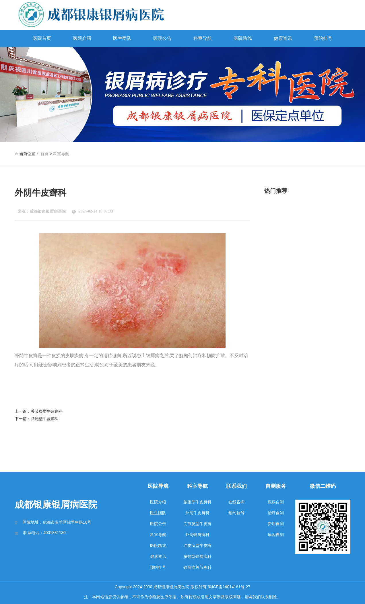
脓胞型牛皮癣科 (45, 418)
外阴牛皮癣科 (197, 513)
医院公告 (162, 38)
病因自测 (276, 534)
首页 (44, 153)
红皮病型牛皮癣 (197, 545)
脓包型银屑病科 (197, 556)
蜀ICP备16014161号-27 (229, 586)
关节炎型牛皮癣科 (47, 411)
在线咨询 (236, 502)
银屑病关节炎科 (197, 567)
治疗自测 (276, 513)
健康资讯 (283, 38)
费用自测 (276, 523)
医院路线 (243, 38)
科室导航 (202, 38)
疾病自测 (276, 502)
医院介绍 (82, 38)
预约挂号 (323, 38)
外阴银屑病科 (197, 534)
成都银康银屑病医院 (48, 211)
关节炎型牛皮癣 (197, 523)
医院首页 (42, 38)
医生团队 (122, 38)
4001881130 (54, 532)
